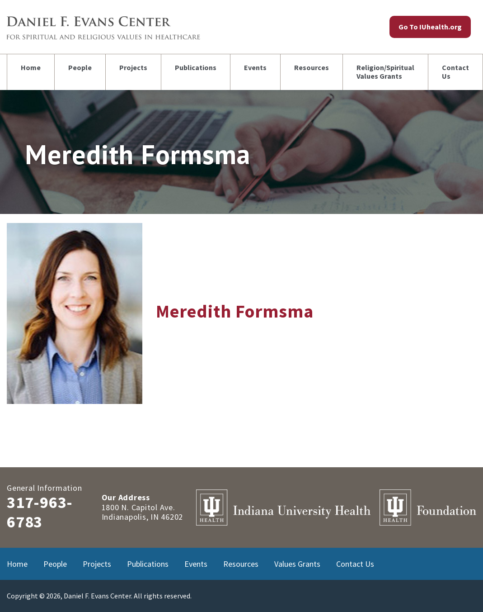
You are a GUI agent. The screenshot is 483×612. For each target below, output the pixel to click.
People (80, 67)
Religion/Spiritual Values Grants (385, 72)
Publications (195, 67)
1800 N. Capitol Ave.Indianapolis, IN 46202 (142, 512)
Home (31, 67)
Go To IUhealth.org (430, 26)
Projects (133, 67)
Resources (311, 67)
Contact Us (455, 72)
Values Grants (297, 564)
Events (255, 67)
